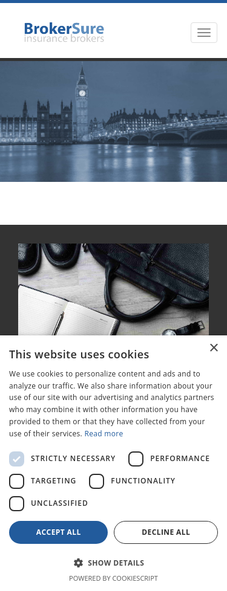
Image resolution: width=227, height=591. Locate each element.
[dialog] (113, 463)
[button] (113, 563)
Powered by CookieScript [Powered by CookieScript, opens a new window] (113, 578)
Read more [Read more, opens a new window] (104, 433)
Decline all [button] (166, 532)
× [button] (213, 348)
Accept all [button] (58, 532)
